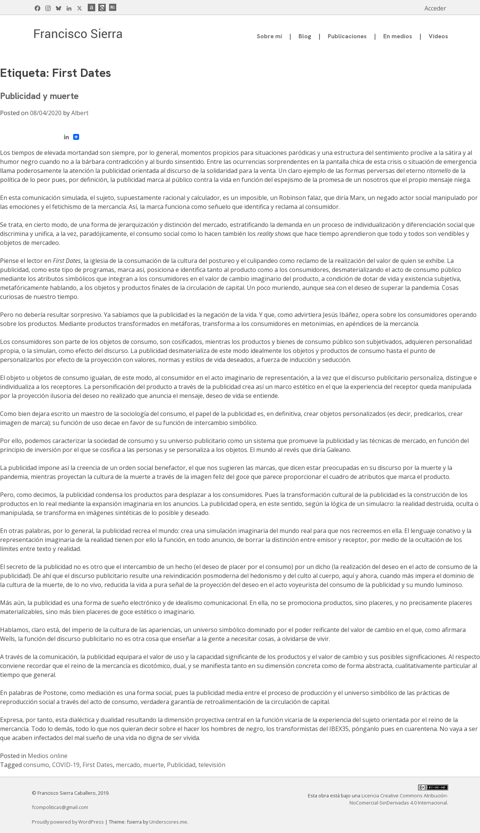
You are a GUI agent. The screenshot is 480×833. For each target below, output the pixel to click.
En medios (397, 36)
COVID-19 (66, 765)
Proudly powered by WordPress (68, 821)
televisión (211, 765)
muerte (153, 765)
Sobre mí (269, 36)
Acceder (435, 8)
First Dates (97, 765)
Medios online (48, 756)
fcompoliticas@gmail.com (60, 807)
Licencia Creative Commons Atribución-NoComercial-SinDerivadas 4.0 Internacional (399, 799)
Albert (79, 113)
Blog (304, 36)
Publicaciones (347, 36)
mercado (128, 765)
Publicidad (181, 765)
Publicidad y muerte (39, 96)
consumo (36, 765)
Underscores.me (168, 821)
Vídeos (438, 36)
